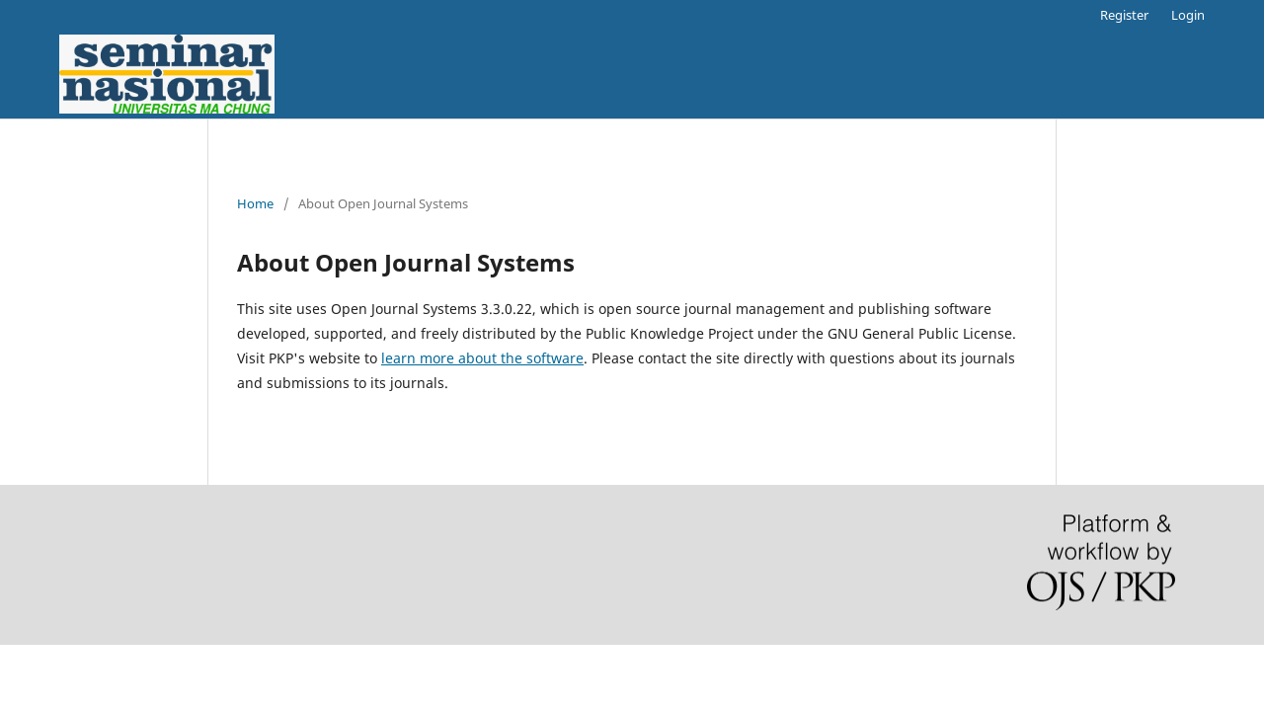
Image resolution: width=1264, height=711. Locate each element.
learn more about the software (482, 358)
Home (255, 203)
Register (1124, 15)
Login (1188, 15)
